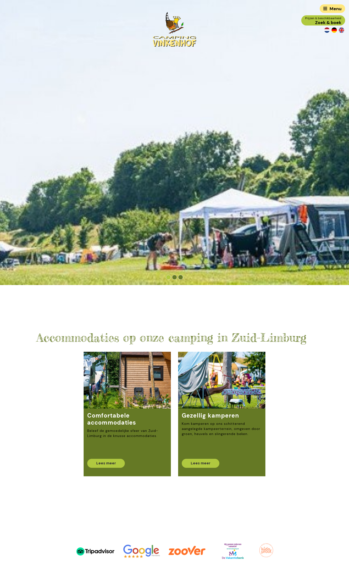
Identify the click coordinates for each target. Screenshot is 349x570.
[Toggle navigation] (332, 8)
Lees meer (106, 463)
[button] (169, 277)
